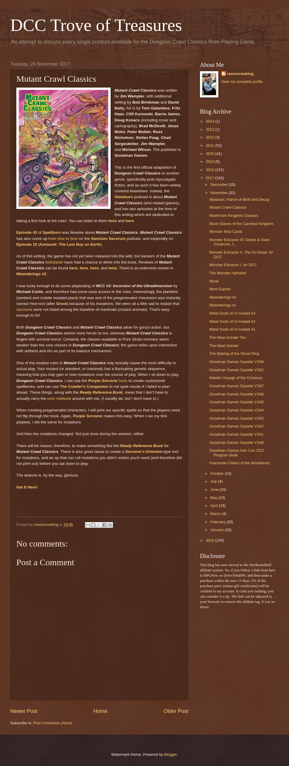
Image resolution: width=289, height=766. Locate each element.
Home (100, 711)
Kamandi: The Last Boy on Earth (70, 244)
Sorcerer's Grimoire (143, 451)
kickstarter (54, 262)
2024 (210, 121)
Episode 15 (26, 244)
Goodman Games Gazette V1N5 (236, 402)
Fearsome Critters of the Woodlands (239, 463)
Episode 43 (26, 232)
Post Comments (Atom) (52, 723)
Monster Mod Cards (225, 231)
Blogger (170, 754)
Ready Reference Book (101, 392)
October (217, 473)
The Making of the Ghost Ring (234, 353)
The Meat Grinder (224, 345)
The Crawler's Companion (84, 386)
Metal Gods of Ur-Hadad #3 (232, 313)
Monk (213, 281)
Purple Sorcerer (87, 416)
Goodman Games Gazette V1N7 (236, 386)
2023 (210, 129)
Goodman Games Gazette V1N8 (236, 362)
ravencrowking (240, 73)
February (218, 522)
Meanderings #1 (222, 305)
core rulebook (59, 398)
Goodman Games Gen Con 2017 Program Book (236, 452)
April (214, 505)
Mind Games (220, 289)
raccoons (24, 309)
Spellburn (52, 232)
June (215, 489)
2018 (210, 169)
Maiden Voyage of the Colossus (235, 378)
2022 (210, 137)
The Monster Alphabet (227, 273)
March (216, 514)
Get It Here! (27, 487)
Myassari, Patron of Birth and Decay (239, 199)
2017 (210, 178)
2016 (210, 540)
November (219, 193)
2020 (210, 153)
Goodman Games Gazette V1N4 (236, 410)
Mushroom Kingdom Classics (233, 215)
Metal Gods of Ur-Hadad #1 (232, 329)
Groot (61, 303)
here (113, 221)
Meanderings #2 (31, 274)
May (214, 497)
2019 (210, 161)
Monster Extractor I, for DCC (233, 265)
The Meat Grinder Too (227, 337)
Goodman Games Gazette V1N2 (236, 426)
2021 (210, 145)
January (217, 530)
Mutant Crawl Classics (227, 207)
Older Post (175, 711)
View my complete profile (242, 81)
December (219, 184)
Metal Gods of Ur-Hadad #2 (232, 321)
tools (107, 380)
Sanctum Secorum (108, 238)
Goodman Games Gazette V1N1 (236, 370)
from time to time (63, 238)
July (214, 481)
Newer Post (23, 711)
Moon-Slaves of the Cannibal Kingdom (241, 223)
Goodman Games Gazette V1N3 (236, 418)
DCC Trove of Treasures (96, 25)
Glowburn (124, 197)
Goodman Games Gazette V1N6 (236, 394)
